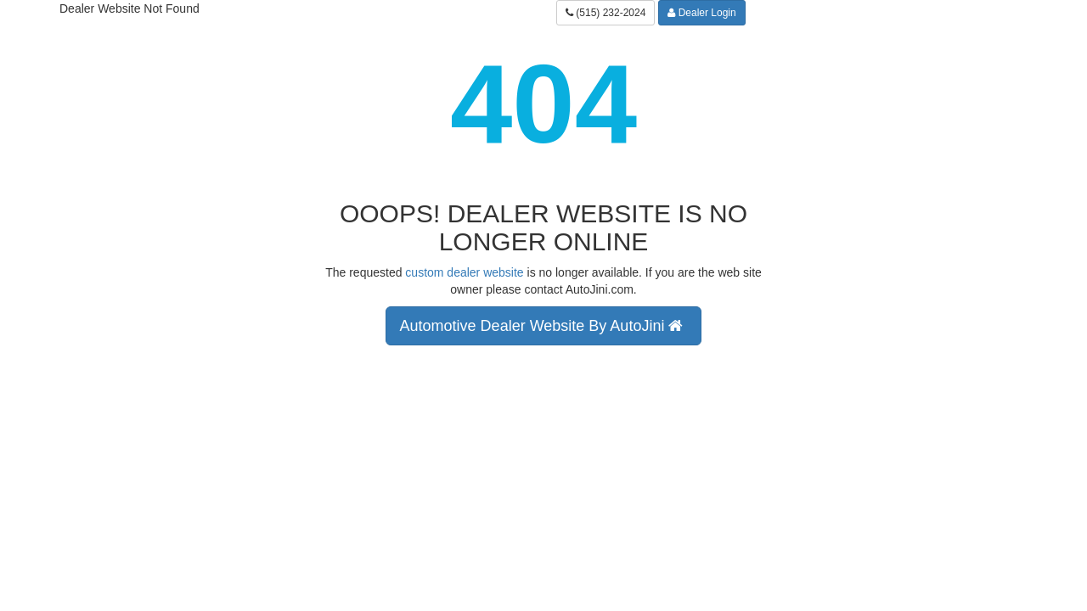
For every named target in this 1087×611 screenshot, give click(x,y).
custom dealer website (464, 272)
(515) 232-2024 (605, 13)
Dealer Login (701, 13)
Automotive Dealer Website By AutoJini (544, 325)
